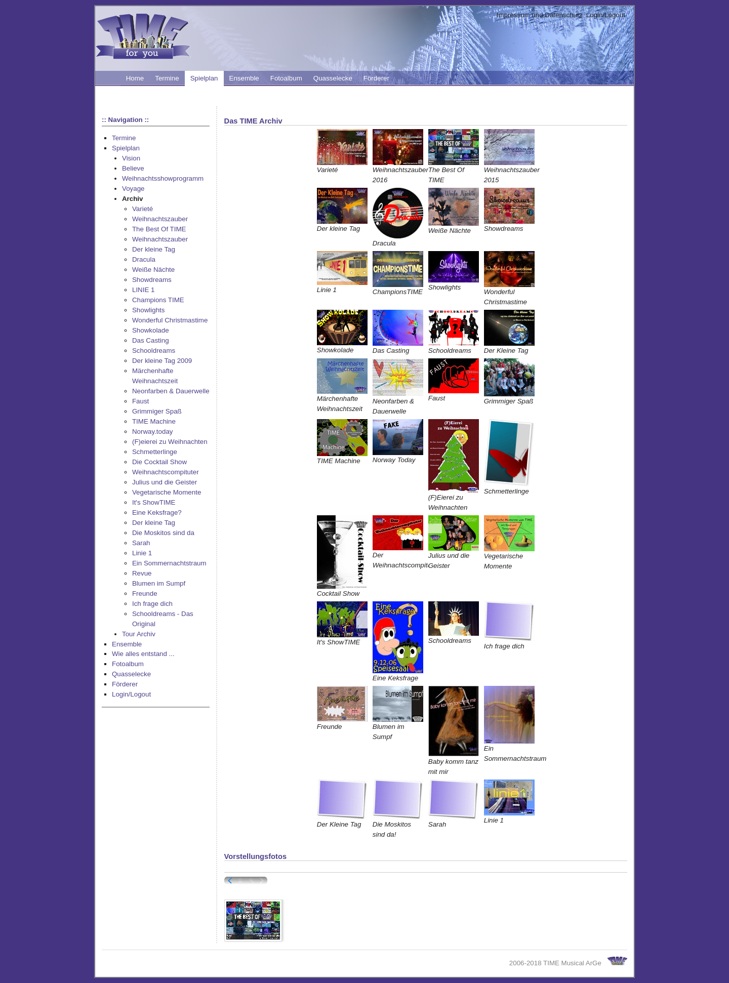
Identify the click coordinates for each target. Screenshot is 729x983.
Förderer (376, 78)
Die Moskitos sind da (163, 533)
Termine (167, 78)
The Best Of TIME (159, 229)
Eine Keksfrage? (157, 512)
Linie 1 (142, 553)
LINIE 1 (143, 290)
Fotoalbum (286, 78)
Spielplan (204, 78)
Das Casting (150, 340)
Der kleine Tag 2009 (162, 360)
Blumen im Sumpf (158, 583)
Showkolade (150, 330)
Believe (133, 168)
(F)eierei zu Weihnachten (170, 441)
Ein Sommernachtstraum (169, 563)
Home (135, 78)
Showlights (148, 310)
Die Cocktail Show (159, 462)
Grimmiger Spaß (157, 411)
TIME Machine (154, 421)
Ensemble (244, 78)
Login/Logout (605, 15)
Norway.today (152, 431)
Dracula (143, 259)
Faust (140, 401)
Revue (142, 573)
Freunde (144, 593)
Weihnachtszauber (160, 219)
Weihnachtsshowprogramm (163, 178)
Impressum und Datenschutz (540, 15)
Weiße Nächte (153, 269)
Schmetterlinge (154, 452)
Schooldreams (153, 350)
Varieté (142, 209)
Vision (131, 158)
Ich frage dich (152, 603)
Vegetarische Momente (166, 492)
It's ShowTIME (154, 502)
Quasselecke (332, 78)
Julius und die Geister (164, 482)
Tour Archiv (138, 634)
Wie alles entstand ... (143, 654)
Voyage (133, 188)
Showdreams (152, 279)
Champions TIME (158, 300)
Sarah (141, 543)
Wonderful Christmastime (170, 320)
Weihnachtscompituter (165, 472)
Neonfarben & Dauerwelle (171, 391)
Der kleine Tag (153, 249)
